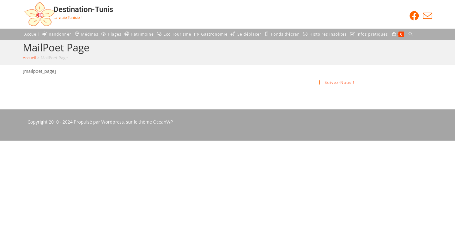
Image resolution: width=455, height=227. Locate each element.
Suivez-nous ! (339, 82)
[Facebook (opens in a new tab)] (414, 15)
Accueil (29, 58)
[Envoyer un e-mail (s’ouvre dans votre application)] (426, 15)
